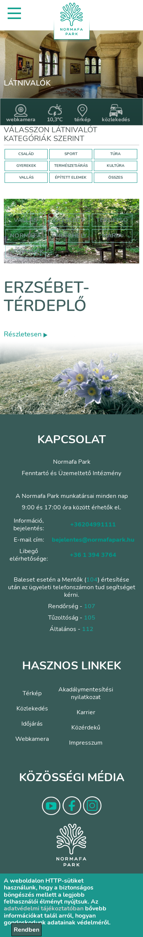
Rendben (26, 930)
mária (112, 235)
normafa (25, 235)
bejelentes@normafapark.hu (93, 540)
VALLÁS (26, 177)
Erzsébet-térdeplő (47, 297)
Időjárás (32, 724)
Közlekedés (32, 708)
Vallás (25, 220)
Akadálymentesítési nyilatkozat (85, 693)
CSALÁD (26, 154)
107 (89, 606)
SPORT (70, 154)
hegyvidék (26, 251)
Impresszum (86, 743)
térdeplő (112, 220)
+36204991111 (93, 524)
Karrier (86, 712)
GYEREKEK (26, 165)
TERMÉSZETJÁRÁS (71, 165)
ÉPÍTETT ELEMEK (71, 177)
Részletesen (25, 334)
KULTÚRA (115, 165)
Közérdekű (85, 727)
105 (89, 618)
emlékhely (69, 235)
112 (87, 629)
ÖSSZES (115, 177)
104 (92, 580)
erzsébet (68, 220)
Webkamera (32, 739)
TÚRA (115, 154)
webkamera (20, 113)
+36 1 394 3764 (93, 555)
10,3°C (55, 113)
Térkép (32, 693)
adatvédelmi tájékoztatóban (44, 908)
